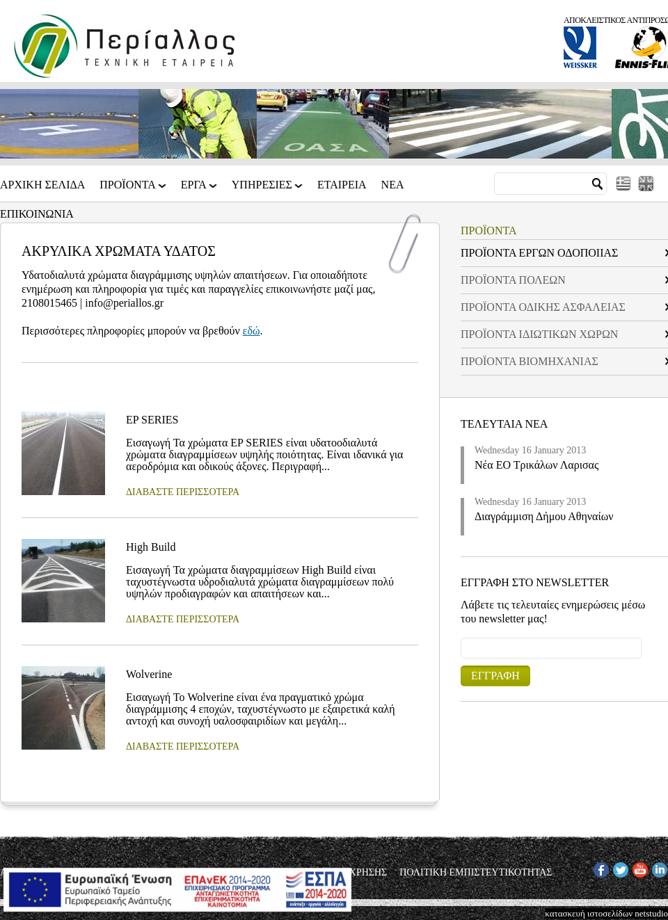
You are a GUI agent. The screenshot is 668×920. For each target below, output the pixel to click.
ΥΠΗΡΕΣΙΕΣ (263, 189)
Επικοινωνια (37, 214)
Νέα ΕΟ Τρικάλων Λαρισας (536, 465)
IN (657, 867)
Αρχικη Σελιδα (42, 185)
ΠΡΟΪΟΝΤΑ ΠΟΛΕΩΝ (513, 280)
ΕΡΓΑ (195, 189)
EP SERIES (152, 420)
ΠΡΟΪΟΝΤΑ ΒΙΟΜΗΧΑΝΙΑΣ (529, 361)
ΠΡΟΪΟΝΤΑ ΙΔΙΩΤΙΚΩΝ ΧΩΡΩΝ (539, 334)
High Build (151, 547)
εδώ (251, 331)
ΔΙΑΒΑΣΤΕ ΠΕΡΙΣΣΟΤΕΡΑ (182, 492)
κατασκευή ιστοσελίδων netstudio (606, 913)
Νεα (392, 185)
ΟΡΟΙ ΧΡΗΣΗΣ (356, 873)
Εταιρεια (342, 185)
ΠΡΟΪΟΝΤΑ (129, 189)
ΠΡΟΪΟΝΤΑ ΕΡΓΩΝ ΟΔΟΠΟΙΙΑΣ (539, 253)
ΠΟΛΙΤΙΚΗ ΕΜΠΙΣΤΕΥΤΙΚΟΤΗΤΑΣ (475, 873)
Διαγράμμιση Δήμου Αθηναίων (544, 516)
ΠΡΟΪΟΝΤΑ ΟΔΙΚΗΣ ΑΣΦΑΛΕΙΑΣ (543, 307)
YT (638, 867)
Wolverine (149, 674)
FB (599, 867)
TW (620, 867)
